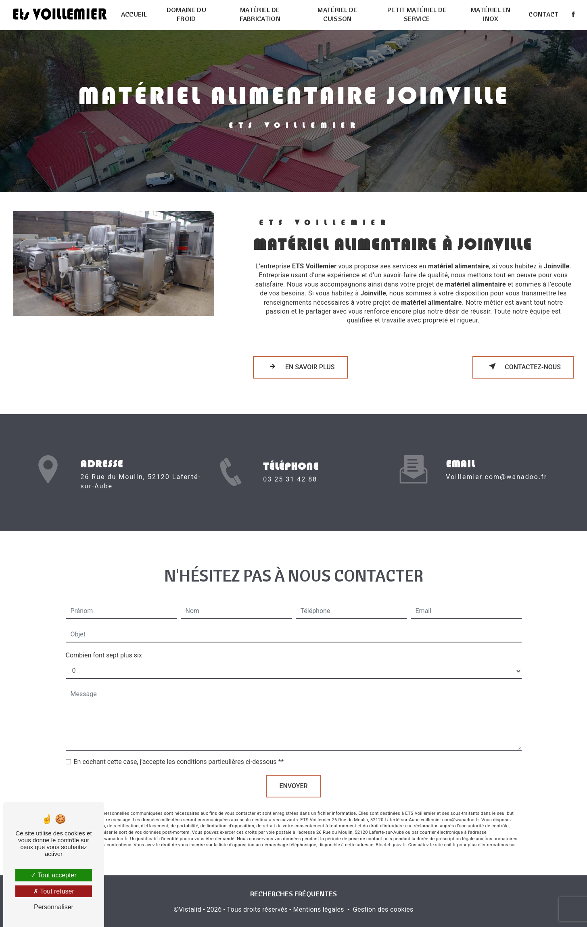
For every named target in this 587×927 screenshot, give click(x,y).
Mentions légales (318, 909)
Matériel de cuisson (337, 14)
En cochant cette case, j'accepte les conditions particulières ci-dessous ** (179, 752)
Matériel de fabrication (260, 14)
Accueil (134, 14)
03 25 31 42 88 (290, 488)
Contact (543, 14)
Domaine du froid (186, 14)
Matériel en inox (491, 14)
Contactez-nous (523, 366)
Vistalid (190, 909)
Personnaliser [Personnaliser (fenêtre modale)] (53, 907)
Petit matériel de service (416, 14)
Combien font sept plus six (104, 646)
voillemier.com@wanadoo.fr (496, 467)
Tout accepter (53, 875)
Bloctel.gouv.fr (390, 835)
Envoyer (293, 777)
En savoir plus (300, 366)
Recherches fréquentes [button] (293, 893)
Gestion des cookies (383, 909)
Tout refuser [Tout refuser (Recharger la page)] (53, 891)
